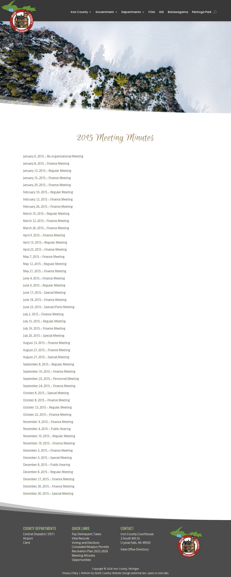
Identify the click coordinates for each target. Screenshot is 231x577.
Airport (28, 538)
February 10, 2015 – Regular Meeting (48, 192)
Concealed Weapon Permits (90, 547)
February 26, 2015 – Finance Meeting (48, 206)
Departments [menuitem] (131, 12)
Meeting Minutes (83, 555)
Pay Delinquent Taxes (86, 534)
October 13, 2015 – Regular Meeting (47, 407)
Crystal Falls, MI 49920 (136, 543)
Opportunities (81, 560)
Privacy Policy (70, 573)
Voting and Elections (85, 543)
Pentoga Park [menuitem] (202, 12)
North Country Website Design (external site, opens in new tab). (132, 573)
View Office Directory (135, 549)
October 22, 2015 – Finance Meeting (47, 414)
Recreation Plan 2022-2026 (90, 551)
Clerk (26, 543)
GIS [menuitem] (161, 12)
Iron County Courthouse (137, 534)
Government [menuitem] (104, 12)
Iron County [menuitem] (79, 12)
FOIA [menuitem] (152, 12)
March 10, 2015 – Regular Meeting (46, 213)
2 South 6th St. (130, 538)
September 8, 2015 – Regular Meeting (48, 364)
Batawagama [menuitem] (178, 12)
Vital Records (80, 538)
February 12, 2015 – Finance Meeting (48, 199)
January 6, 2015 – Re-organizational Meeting (53, 156)
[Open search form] (215, 12)
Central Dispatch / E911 (39, 534)
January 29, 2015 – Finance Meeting (47, 185)
